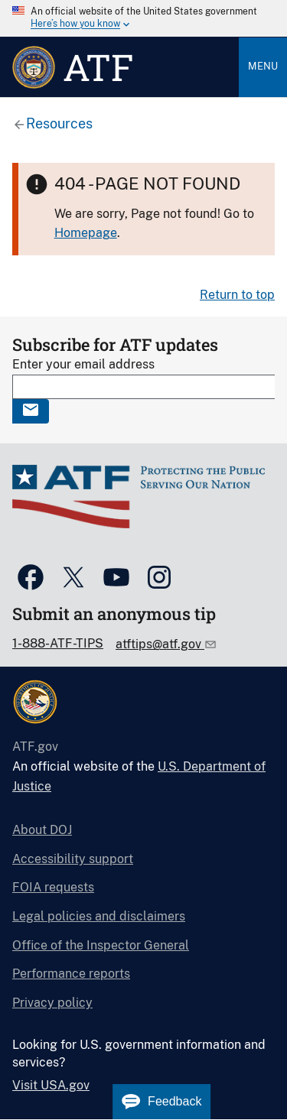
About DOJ (42, 830)
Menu (263, 66)
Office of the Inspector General (100, 945)
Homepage (85, 233)
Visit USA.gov (51, 1085)
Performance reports (71, 973)
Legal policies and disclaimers (98, 916)
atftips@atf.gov (160, 644)
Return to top (237, 294)
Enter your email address (83, 364)
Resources (59, 123)
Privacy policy (52, 1002)
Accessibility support (72, 859)
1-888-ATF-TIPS (57, 643)
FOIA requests (53, 887)
